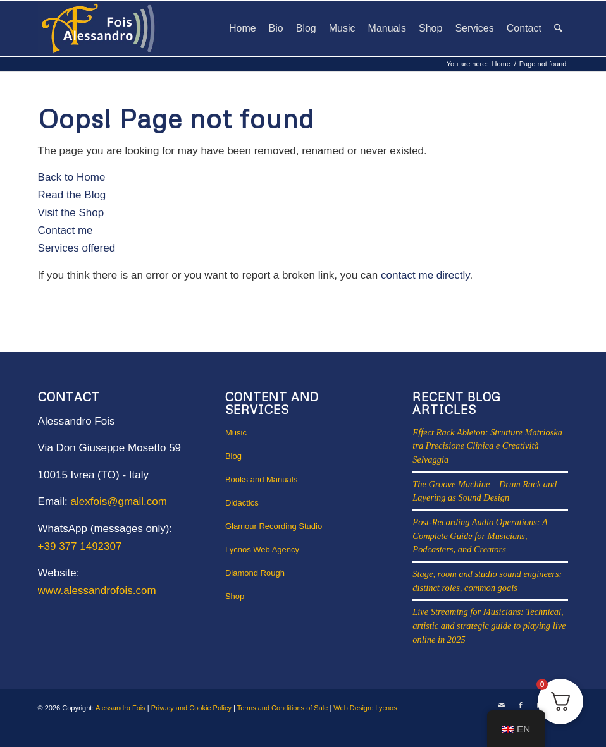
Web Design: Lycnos (365, 708)
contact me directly (425, 275)
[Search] (558, 28)
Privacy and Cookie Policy (191, 708)
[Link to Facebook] (520, 705)
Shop (234, 596)
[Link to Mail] (501, 705)
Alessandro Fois (120, 708)
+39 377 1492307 (80, 546)
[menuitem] (243, 28)
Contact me (65, 230)
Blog (233, 456)
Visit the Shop (71, 213)
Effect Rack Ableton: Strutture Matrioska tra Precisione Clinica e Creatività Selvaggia (487, 446)
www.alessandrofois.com (97, 591)
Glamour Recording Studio (273, 526)
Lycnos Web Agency (262, 549)
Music (236, 432)
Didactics (242, 502)
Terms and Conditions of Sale (282, 708)
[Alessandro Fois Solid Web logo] (98, 28)
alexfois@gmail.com (119, 501)
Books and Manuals (261, 479)
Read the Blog (72, 195)
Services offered (77, 248)
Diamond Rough (255, 573)
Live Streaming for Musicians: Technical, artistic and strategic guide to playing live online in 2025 (489, 625)
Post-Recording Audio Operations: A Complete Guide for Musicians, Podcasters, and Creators (479, 535)
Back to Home (72, 177)
